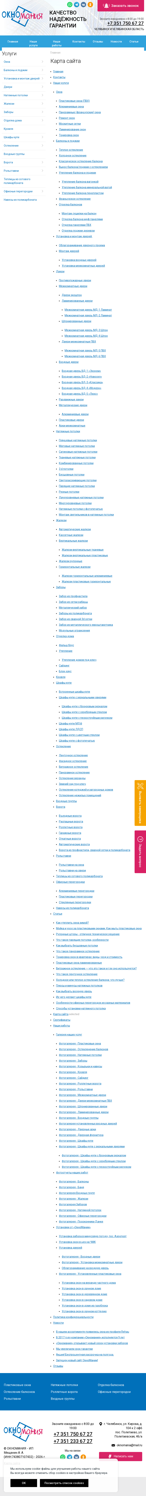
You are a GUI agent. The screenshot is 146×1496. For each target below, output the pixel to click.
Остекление (63, 746)
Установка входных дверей (79, 259)
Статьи (133, 41)
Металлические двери (73, 405)
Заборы (61, 587)
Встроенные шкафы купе (74, 691)
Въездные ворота (70, 815)
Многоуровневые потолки (75, 503)
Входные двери (69, 361)
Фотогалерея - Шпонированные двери (83, 1106)
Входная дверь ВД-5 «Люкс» (80, 393)
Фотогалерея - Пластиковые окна (80, 1043)
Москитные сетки (70, 123)
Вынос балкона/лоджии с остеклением (83, 166)
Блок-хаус (65, 671)
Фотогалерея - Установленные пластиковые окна (90, 1273)
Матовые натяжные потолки (77, 446)
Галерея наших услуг (69, 1034)
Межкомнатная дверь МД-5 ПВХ (85, 350)
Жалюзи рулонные (70, 561)
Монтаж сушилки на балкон (79, 213)
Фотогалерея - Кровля (73, 1072)
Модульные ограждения (74, 630)
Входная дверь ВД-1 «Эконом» (81, 370)
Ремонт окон (67, 118)
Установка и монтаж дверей (74, 236)
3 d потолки (66, 468)
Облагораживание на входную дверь (85, 1268)
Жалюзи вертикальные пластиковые (85, 555)
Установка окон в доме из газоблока (85, 1305)
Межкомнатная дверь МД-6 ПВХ (85, 356)
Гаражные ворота (70, 832)
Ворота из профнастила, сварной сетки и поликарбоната (94, 850)
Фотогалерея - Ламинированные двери (84, 1112)
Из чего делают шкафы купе (73, 997)
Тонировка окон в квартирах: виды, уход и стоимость (89, 957)
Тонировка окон (69, 135)
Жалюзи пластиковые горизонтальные (86, 581)
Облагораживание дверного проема (82, 245)
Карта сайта (60, 1014)
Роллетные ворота (71, 827)
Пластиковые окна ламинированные (79, 962)
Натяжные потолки (68, 431)
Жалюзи (61, 520)
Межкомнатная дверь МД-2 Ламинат (88, 315)
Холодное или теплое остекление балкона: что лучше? (90, 979)
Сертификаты (61, 1019)
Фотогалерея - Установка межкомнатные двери (92, 1262)
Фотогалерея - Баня (71, 1187)
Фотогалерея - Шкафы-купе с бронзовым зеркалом (94, 1155)
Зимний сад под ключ (72, 783)
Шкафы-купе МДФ (70, 723)
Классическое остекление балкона (81, 161)
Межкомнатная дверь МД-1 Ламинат (88, 309)
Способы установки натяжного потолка (81, 1008)
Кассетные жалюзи (71, 535)
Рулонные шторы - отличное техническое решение (88, 934)
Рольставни (63, 855)
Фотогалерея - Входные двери (81, 1256)
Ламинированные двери (77, 300)
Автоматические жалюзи (75, 529)
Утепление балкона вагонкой (80, 181)
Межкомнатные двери (73, 286)
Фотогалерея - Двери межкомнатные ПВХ (85, 1100)
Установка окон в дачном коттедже (84, 1311)
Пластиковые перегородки (76, 896)
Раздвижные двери (71, 399)
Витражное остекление (73, 766)
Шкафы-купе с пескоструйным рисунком (87, 717)
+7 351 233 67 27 (73, 1441)
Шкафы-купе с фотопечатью (77, 740)
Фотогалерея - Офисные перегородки (82, 1215)
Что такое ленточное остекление (77, 974)
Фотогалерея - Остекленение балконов (83, 1049)
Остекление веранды (72, 778)
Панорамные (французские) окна (80, 112)
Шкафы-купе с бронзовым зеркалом (84, 706)
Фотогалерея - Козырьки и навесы (80, 1066)
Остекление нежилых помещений (80, 795)
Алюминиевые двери (75, 414)
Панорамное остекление (74, 772)
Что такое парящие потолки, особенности (82, 939)
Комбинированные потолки (76, 463)
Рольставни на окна (71, 864)
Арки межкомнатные (72, 425)
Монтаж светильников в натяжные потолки (86, 514)
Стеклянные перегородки (75, 902)
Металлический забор (73, 607)
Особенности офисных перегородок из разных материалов (93, 1002)
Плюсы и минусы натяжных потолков (79, 985)
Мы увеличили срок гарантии (74, 1348)
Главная (13, 41)
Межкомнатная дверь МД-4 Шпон (86, 335)
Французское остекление (75, 198)
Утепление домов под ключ (79, 659)
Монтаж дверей (69, 251)
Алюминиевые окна (71, 106)
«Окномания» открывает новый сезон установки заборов (92, 1343)
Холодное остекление (72, 155)
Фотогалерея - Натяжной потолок (80, 1210)
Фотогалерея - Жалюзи (73, 1198)
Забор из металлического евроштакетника (86, 624)
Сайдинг (64, 665)
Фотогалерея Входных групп (77, 1192)
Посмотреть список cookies (64, 1483)
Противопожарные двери (75, 280)
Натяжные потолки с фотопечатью (81, 508)
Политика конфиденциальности (73, 1317)
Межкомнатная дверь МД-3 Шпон (86, 330)
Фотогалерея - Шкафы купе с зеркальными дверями (92, 1146)
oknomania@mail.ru (129, 1445)
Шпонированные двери (76, 321)
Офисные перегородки (70, 881)
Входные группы (66, 801)
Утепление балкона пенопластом (83, 193)
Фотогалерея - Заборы (73, 1060)
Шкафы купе (64, 682)
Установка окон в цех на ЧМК (77, 1241)
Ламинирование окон (72, 129)
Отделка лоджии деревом (78, 230)
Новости (116, 41)
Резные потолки (69, 491)
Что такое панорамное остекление (78, 951)
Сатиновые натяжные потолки (78, 451)
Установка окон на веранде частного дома (89, 1282)
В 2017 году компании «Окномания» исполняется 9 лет (90, 1337)
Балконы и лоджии (68, 140)
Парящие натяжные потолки (77, 486)
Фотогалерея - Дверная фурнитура (81, 1135)
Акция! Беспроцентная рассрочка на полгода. (85, 1354)
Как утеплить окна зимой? (72, 922)
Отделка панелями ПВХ (76, 224)
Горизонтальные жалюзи (74, 566)
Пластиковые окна (17, 1385)
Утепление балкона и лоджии (77, 172)
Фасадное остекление (73, 761)
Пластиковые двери (71, 419)
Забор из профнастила (73, 596)
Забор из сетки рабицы (73, 601)
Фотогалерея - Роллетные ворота (80, 1083)
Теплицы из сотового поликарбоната (79, 876)
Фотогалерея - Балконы (74, 1181)
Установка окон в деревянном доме (84, 1294)
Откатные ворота (70, 838)
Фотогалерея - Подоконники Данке (81, 1221)
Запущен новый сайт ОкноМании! (77, 1360)
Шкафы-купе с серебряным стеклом (84, 712)
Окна (59, 91)
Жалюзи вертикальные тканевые (83, 549)
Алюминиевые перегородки (76, 890)
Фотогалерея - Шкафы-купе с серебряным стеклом (94, 1161)
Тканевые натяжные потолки (77, 457)
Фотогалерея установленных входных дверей (88, 1123)
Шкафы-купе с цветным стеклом (79, 734)
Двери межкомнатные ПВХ (79, 341)
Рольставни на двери (72, 870)
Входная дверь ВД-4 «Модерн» (81, 388)
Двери (60, 271)
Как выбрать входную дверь (74, 991)
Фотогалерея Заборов (73, 1204)
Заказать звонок (121, 5)
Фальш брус (66, 645)
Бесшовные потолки (71, 474)
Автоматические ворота (74, 844)
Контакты (78, 41)
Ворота (60, 806)
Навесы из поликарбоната (72, 908)
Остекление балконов (19, 1392)
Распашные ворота (71, 821)
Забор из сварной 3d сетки (75, 619)
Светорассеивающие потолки (78, 480)
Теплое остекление (71, 149)
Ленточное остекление (73, 755)
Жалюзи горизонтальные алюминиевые (87, 575)
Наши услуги (33, 43)
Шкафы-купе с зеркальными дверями (82, 697)
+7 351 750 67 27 (125, 23)
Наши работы (57, 43)
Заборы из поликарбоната (75, 613)
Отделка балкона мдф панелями (82, 219)
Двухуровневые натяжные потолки (81, 497)
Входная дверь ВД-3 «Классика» (82, 382)
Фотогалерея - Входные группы (78, 1117)
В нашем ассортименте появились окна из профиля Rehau (92, 1331)
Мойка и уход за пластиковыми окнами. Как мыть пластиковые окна (99, 928)
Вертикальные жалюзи (73, 540)
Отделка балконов (70, 204)
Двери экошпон (72, 295)
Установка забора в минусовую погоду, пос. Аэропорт (93, 1236)
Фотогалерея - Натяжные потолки (80, 1054)
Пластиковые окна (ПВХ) (74, 100)
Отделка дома (65, 636)
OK (24, 1483)
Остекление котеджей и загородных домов (86, 789)
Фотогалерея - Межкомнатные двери (82, 1095)
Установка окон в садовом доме (82, 1299)
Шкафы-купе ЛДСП (71, 729)
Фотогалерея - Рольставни (76, 1089)
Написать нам (120, 1456)
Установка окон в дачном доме (81, 1288)
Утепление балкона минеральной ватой (87, 187)
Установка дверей (70, 1247)
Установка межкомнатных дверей (83, 265)
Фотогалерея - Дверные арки (77, 1129)
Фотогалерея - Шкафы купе (76, 1140)
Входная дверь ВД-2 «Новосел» (82, 376)
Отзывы (98, 41)
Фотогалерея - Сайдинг (73, 1077)
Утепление (65, 650)
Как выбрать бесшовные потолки (77, 945)
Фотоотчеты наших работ (72, 1172)
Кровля (60, 677)
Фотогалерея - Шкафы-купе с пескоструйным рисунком (96, 1166)
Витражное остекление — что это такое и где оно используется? (96, 968)
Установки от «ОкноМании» (73, 1227)
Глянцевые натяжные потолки (78, 440)
